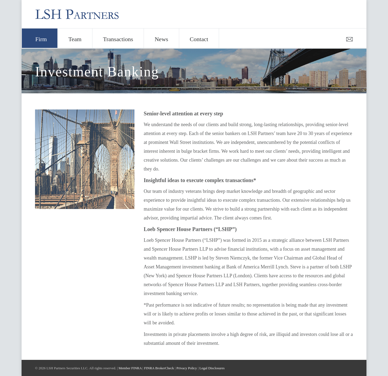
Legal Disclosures (212, 368)
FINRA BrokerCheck (159, 368)
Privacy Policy (186, 368)
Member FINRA (130, 368)
